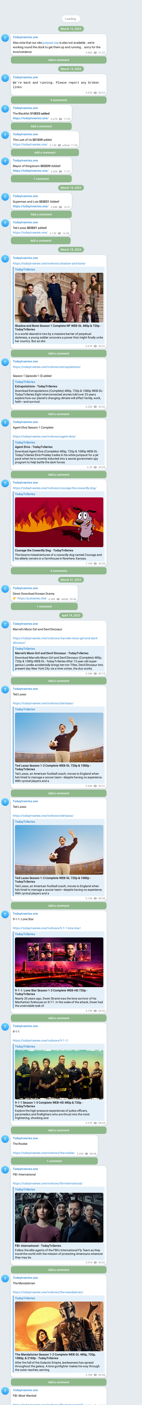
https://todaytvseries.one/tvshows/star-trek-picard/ (47, 51)
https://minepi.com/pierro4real (63, 846)
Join (120, 5)
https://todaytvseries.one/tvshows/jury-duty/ (43, 438)
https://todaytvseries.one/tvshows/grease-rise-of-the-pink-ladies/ (56, 269)
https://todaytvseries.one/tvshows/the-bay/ (42, 329)
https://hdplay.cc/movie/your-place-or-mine (41, 552)
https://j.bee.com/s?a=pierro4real (35, 1073)
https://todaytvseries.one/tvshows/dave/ (40, 160)
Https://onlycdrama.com (29, 1381)
